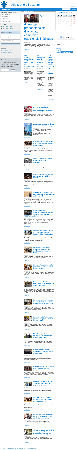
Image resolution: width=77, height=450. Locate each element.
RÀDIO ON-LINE (6, 21)
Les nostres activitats (7, 28)
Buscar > (74, 9)
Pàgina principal (5, 9)
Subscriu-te (4, 60)
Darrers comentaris (6, 32)
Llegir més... (27, 49)
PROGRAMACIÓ (6, 14)
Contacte (72, 6)
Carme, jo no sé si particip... (8, 35)
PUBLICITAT (5, 18)
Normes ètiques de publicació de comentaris (24, 448)
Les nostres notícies (7, 26)
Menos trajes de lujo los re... (8, 40)
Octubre (61, 12)
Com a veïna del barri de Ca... (9, 37)
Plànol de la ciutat (6, 50)
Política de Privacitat (10, 448)
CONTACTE (5, 20)
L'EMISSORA (5, 16)
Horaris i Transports (7, 52)
